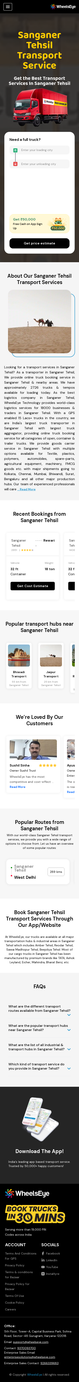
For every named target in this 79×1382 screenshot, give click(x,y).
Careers (10, 1309)
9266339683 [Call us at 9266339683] (49, 1363)
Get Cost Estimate (32, 586)
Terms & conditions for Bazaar (19, 1274)
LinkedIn (49, 1260)
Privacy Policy (14, 1265)
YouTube (49, 1267)
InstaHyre (50, 1274)
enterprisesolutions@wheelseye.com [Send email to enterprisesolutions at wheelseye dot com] (29, 1357)
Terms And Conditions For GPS (20, 1256)
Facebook (50, 1253)
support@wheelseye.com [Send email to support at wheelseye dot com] (30, 1342)
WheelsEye (34, 1374)
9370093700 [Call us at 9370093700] (26, 1348)
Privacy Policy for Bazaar (17, 1286)
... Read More (26, 489)
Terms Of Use (14, 1296)
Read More (17, 787)
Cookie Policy (14, 1302)
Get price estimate (39, 243)
